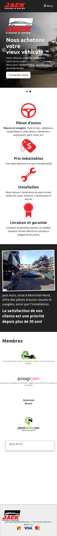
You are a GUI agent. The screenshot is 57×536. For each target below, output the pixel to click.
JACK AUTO (16, 444)
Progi (30, 524)
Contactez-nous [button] (18, 75)
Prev (4, 50)
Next (53, 50)
